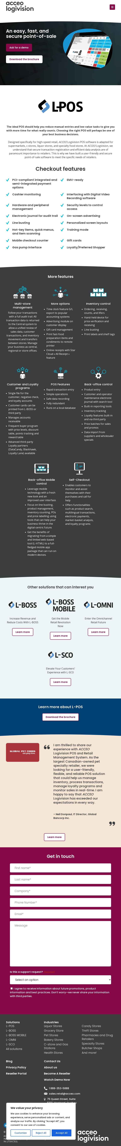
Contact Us (52, 1061)
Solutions (13, 1022)
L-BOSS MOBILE (16, 1035)
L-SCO (10, 1044)
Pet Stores (51, 1035)
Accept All (61, 1132)
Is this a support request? (32, 972)
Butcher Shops (92, 1048)
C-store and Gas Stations (56, 1046)
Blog (9, 1061)
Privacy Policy (16, 1067)
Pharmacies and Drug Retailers (97, 1037)
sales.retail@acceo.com (60, 1094)
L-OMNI (11, 1040)
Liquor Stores (53, 1026)
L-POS (10, 1026)
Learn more (54, 837)
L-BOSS (11, 1031)
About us (50, 1067)
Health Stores (53, 1053)
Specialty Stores (93, 1043)
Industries (51, 1022)
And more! (89, 1053)
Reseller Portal (16, 1073)
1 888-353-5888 (56, 1088)
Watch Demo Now (57, 1080)
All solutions (14, 1049)
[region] (41, 1121)
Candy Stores (91, 1026)
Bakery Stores (53, 1040)
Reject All (41, 1132)
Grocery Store (53, 1031)
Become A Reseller (57, 1073)
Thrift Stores (90, 1031)
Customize (20, 1132)
